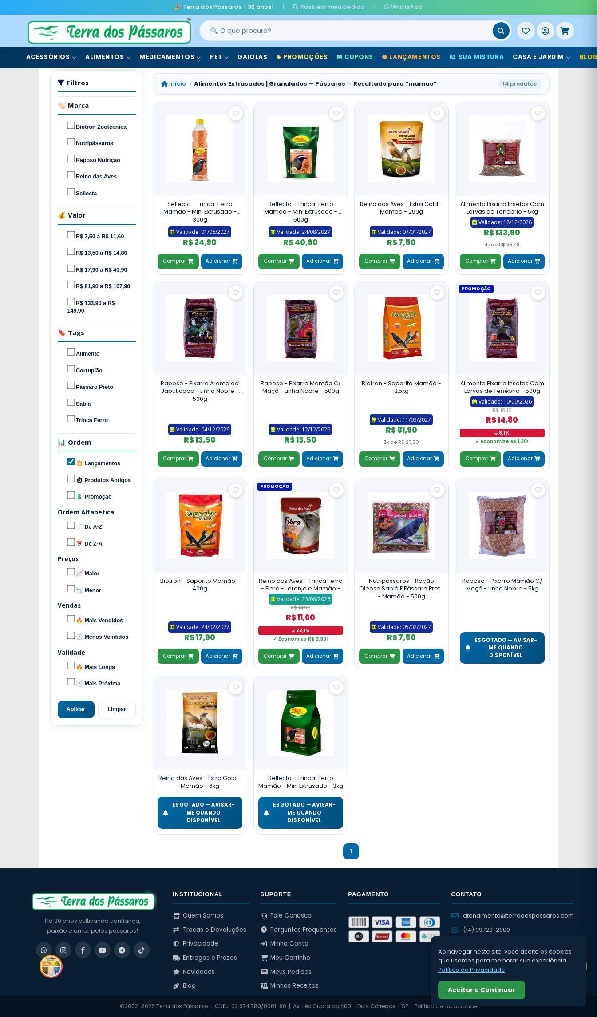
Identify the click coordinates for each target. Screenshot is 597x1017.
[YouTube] (103, 950)
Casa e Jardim (541, 57)
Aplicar (76, 709)
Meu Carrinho (286, 958)
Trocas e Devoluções (209, 930)
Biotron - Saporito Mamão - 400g (200, 585)
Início (173, 83)
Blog (184, 985)
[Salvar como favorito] (235, 113)
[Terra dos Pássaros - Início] (109, 30)
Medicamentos (170, 57)
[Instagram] (63, 950)
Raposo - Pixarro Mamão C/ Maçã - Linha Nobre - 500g (301, 387)
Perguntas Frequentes (299, 930)
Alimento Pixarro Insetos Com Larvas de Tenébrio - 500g (502, 387)
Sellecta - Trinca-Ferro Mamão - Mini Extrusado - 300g (200, 211)
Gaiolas (252, 57)
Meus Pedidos (286, 972)
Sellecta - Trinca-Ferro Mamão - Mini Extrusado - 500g (300, 211)
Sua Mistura (477, 57)
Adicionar (221, 261)
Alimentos (107, 57)
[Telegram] (122, 950)
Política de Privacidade (471, 970)
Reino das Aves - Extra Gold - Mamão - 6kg (199, 782)
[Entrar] (545, 31)
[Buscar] (501, 30)
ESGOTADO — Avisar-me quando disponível (501, 648)
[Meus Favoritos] (526, 31)
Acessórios (51, 57)
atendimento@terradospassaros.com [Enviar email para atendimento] (512, 915)
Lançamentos (411, 57)
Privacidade (195, 943)
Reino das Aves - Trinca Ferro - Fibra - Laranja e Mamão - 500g (301, 585)
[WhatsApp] (44, 950)
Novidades (194, 972)
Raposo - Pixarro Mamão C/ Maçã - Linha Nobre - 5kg (502, 585)
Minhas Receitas (290, 985)
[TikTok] (142, 950)
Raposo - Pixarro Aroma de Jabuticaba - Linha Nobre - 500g (200, 391)
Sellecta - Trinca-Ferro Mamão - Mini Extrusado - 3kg (300, 782)
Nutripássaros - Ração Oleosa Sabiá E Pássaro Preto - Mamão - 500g (401, 588)
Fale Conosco (286, 915)
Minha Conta (285, 943)
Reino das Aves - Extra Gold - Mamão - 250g (401, 208)
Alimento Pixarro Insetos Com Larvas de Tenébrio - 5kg (502, 208)
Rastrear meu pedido (328, 7)
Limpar (116, 709)
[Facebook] (83, 950)
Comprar (178, 261)
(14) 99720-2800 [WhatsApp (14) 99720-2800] (480, 930)
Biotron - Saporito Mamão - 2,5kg (401, 387)
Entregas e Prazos (205, 958)
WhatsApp (403, 7)
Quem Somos (198, 915)
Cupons (355, 57)
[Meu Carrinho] (565, 31)
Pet (219, 57)
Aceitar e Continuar (481, 989)
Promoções (302, 57)
